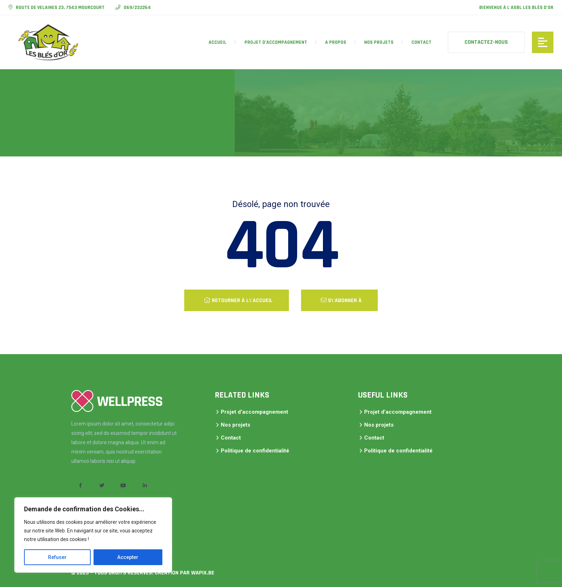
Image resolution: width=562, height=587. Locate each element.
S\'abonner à (341, 300)
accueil (218, 42)
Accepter (127, 557)
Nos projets (379, 42)
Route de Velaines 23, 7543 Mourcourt (60, 7)
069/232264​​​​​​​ (137, 7)
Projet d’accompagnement (275, 42)
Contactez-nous (486, 42)
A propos (335, 42)
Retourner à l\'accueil (238, 300)
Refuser (57, 557)
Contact (421, 42)
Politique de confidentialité (255, 450)
